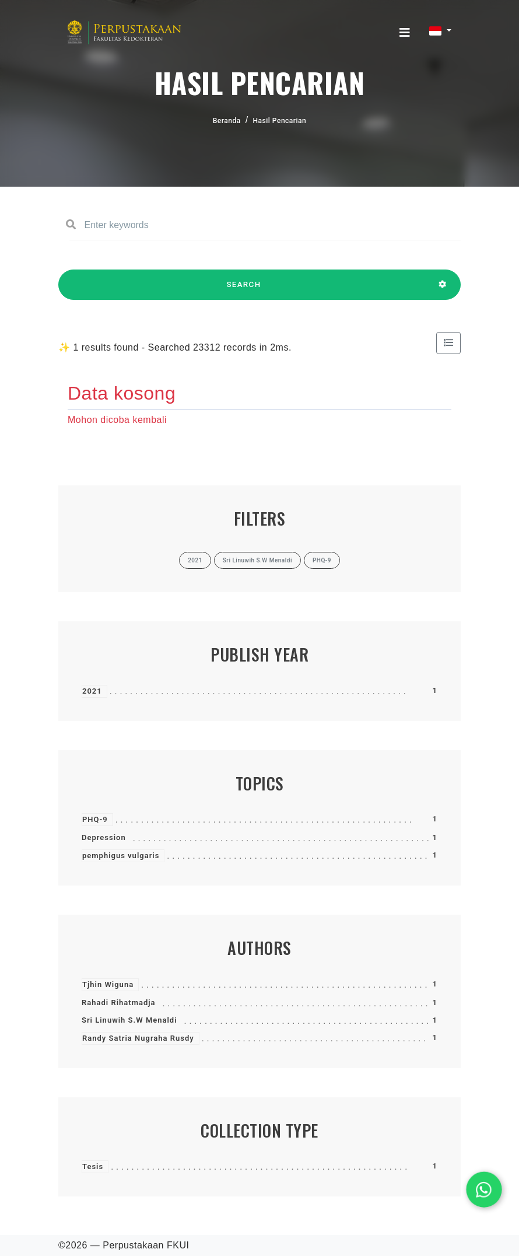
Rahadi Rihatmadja (119, 1002)
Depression (104, 837)
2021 (92, 691)
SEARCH (244, 290)
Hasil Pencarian (280, 121)
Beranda (227, 121)
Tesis (92, 1166)
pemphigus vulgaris (120, 855)
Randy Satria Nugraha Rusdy (138, 1038)
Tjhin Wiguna (108, 984)
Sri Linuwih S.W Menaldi (129, 1020)
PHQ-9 (95, 819)
